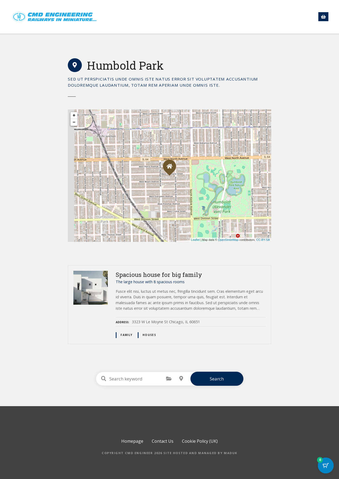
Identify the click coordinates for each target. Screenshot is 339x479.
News (224, 17)
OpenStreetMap (228, 239)
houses (149, 335)
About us (199, 17)
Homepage (147, 17)
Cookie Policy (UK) (200, 441)
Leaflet (195, 239)
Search (217, 379)
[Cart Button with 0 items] (326, 466)
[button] (305, 16)
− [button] (74, 122)
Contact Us (281, 17)
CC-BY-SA (263, 239)
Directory (249, 17)
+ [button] (74, 115)
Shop (173, 17)
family (126, 335)
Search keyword (104, 378)
